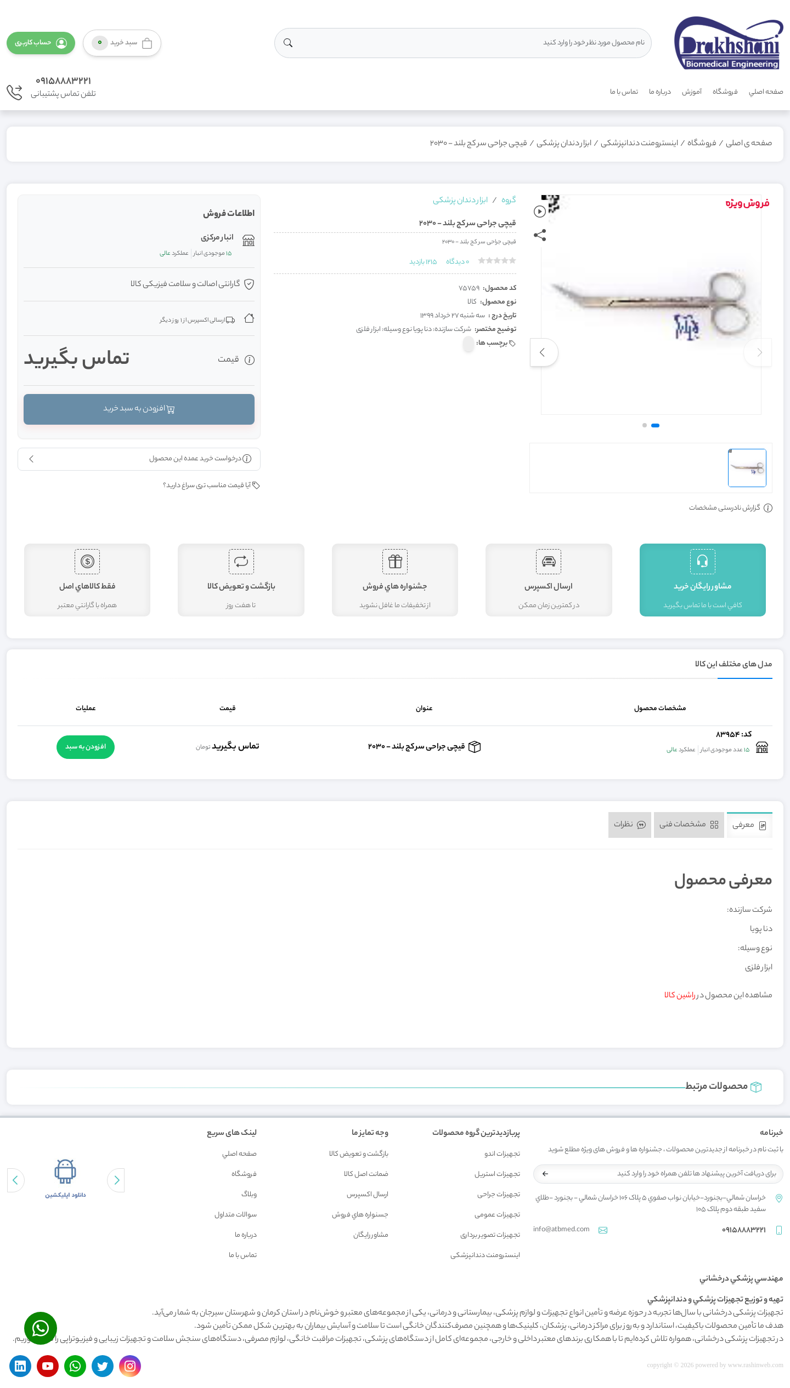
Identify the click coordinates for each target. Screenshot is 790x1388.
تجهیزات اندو (502, 1154)
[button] (41, 43)
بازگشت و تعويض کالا (358, 1154)
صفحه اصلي (766, 92)
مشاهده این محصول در (718, 996)
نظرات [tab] (630, 825)
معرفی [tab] (749, 825)
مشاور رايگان (370, 1235)
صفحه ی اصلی (749, 144)
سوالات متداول (236, 1215)
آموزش (692, 92)
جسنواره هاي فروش (360, 1215)
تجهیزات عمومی (497, 1215)
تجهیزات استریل (497, 1174)
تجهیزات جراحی (498, 1195)
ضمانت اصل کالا (366, 1174)
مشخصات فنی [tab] (689, 825)
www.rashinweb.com (755, 1365)
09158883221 (63, 81)
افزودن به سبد (85, 747)
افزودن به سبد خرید (139, 409)
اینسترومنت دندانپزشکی (639, 144)
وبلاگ (249, 1195)
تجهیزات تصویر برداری (490, 1235)
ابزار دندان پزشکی (564, 144)
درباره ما (660, 92)
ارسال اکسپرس (367, 1195)
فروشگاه (725, 92)
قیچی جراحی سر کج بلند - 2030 (478, 144)
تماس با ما (624, 92)
